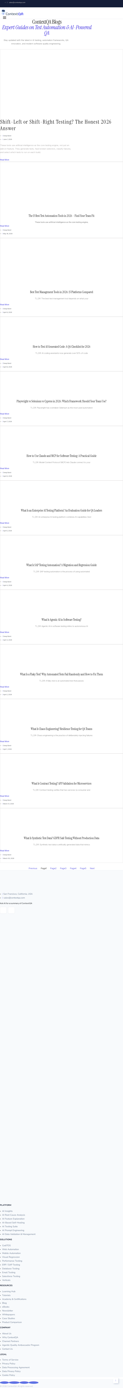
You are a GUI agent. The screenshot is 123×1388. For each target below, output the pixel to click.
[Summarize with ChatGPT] (3, 910)
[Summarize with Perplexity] (11, 910)
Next (92, 868)
